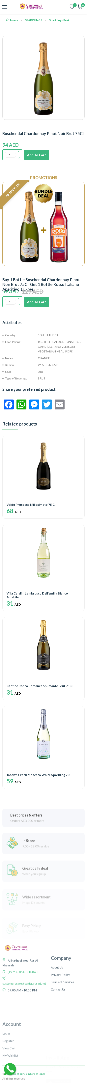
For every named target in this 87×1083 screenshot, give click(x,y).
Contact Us (58, 1017)
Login (6, 1065)
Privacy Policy (60, 1002)
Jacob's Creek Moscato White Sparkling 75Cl (39, 775)
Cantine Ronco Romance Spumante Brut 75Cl (39, 686)
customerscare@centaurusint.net (24, 1003)
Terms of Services (62, 1010)
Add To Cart (36, 155)
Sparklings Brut (59, 20)
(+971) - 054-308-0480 (23, 991)
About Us (57, 995)
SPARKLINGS (33, 20)
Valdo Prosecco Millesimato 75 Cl (31, 504)
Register (8, 1072)
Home (12, 20)
